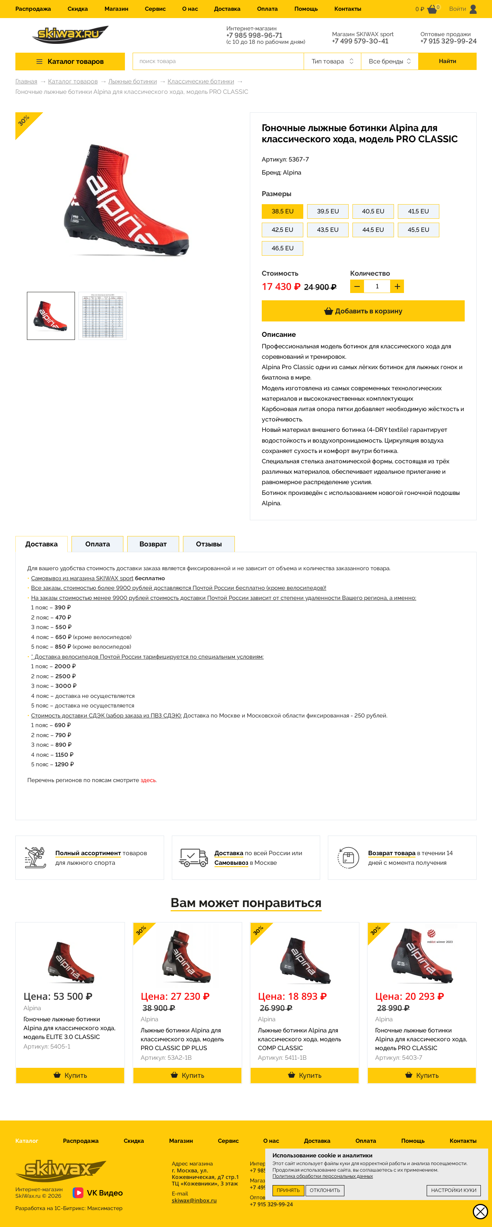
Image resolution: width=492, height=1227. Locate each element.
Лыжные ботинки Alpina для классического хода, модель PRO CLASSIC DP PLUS (182, 1039)
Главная (26, 81)
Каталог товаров (73, 81)
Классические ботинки (201, 81)
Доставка (227, 8)
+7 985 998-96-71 (254, 35)
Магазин (116, 8)
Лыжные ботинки (132, 81)
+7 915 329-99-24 (449, 41)
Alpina (292, 172)
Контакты (347, 8)
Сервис (155, 8)
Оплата (267, 8)
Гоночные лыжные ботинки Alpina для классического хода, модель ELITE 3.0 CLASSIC (69, 1028)
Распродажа (33, 8)
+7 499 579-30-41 (360, 41)
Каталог (26, 1140)
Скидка (78, 8)
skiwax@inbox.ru (194, 1200)
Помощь (306, 8)
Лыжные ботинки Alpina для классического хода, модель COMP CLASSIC (299, 1039)
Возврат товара (392, 853)
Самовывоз (231, 862)
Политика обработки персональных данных (323, 1176)
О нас (190, 8)
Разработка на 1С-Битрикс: (69, 1208)
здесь (148, 780)
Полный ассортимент (88, 853)
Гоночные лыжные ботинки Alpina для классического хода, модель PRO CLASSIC (421, 1039)
